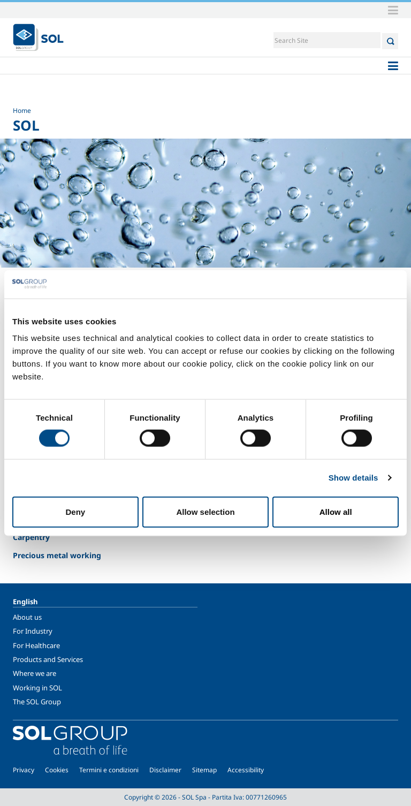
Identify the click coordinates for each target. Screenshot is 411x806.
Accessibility (245, 769)
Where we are (34, 673)
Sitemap (204, 769)
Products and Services (48, 659)
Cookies (56, 769)
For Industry (32, 631)
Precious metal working (57, 555)
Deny (75, 511)
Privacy (23, 769)
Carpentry (31, 537)
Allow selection (205, 511)
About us (27, 617)
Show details (353, 477)
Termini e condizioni (109, 769)
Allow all (335, 511)
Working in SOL (37, 688)
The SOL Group (37, 701)
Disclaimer (165, 769)
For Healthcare (36, 645)
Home (22, 110)
